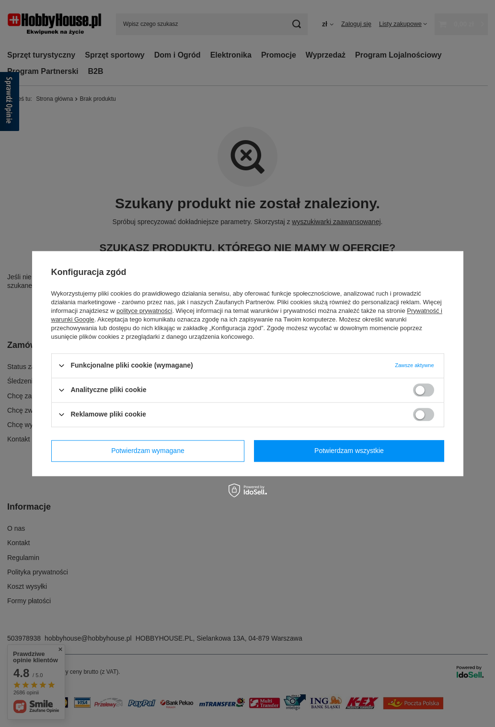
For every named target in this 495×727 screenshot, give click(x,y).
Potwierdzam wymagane (147, 450)
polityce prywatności (144, 310)
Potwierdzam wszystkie (349, 450)
